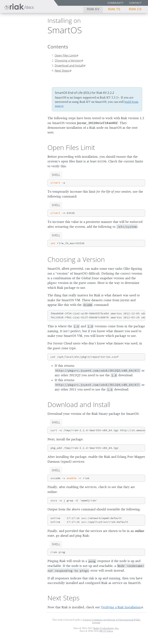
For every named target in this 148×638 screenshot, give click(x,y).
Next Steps (62, 71)
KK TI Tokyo (106, 631)
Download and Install (69, 66)
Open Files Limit (65, 55)
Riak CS (135, 9)
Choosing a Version (68, 60)
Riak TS (114, 9)
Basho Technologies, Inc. (106, 628)
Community (116, 2)
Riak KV (93, 9)
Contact (135, 2)
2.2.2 (32, 29)
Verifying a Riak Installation (121, 607)
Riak (13, 28)
